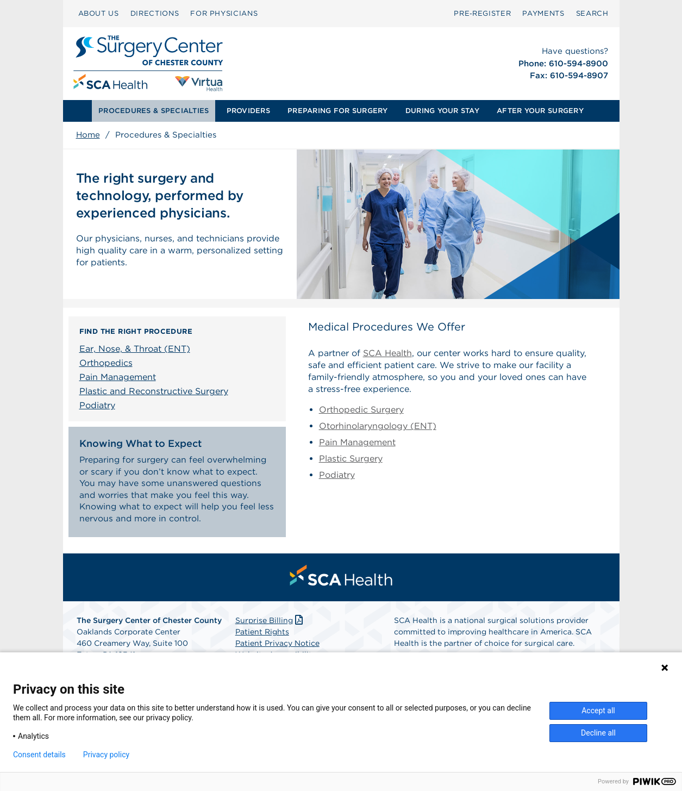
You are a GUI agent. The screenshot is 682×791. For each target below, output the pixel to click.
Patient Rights (262, 634)
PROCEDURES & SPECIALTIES (153, 111)
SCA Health (387, 353)
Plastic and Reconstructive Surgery (153, 391)
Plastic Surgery (351, 458)
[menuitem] (98, 13)
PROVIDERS (248, 111)
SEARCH (592, 13)
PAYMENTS (543, 13)
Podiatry (97, 405)
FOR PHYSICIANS (224, 13)
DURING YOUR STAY (442, 111)
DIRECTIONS (154, 13)
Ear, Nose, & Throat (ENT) (134, 349)
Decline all (598, 732)
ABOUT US (98, 13)
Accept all (598, 710)
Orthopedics (106, 363)
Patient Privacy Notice (277, 645)
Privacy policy (106, 754)
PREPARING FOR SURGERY (337, 111)
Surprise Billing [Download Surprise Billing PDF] (270, 623)
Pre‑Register (482, 13)
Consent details (39, 754)
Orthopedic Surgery (361, 409)
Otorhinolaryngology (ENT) (377, 426)
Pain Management (117, 377)
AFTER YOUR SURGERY (540, 111)
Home (88, 135)
